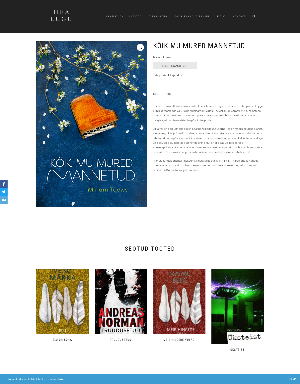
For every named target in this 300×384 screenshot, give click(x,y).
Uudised (135, 16)
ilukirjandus (175, 75)
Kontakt (239, 16)
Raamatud (114, 16)
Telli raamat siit (175, 65)
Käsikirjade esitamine (192, 16)
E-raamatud (158, 16)
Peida (292, 379)
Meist (221, 16)
